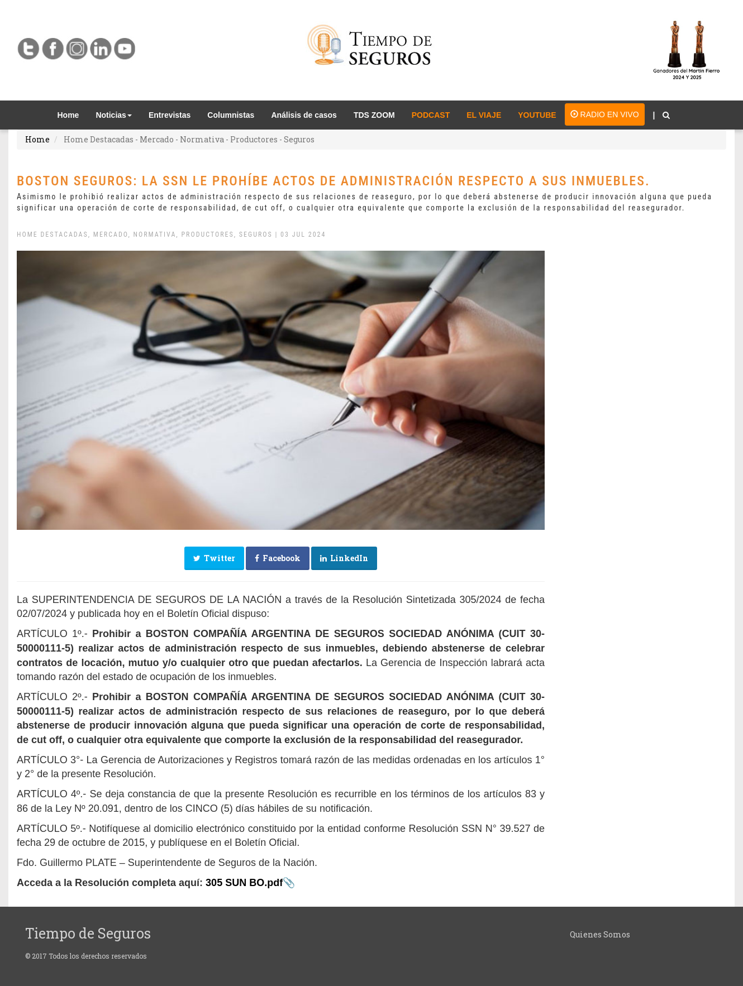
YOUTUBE (537, 115)
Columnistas (230, 115)
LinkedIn (344, 558)
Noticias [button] (113, 115)
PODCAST (431, 115)
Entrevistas (169, 115)
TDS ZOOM (374, 115)
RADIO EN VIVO (604, 114)
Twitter (214, 558)
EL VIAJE (483, 115)
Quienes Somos (600, 934)
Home (73, 114)
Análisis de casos (304, 115)
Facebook (278, 558)
